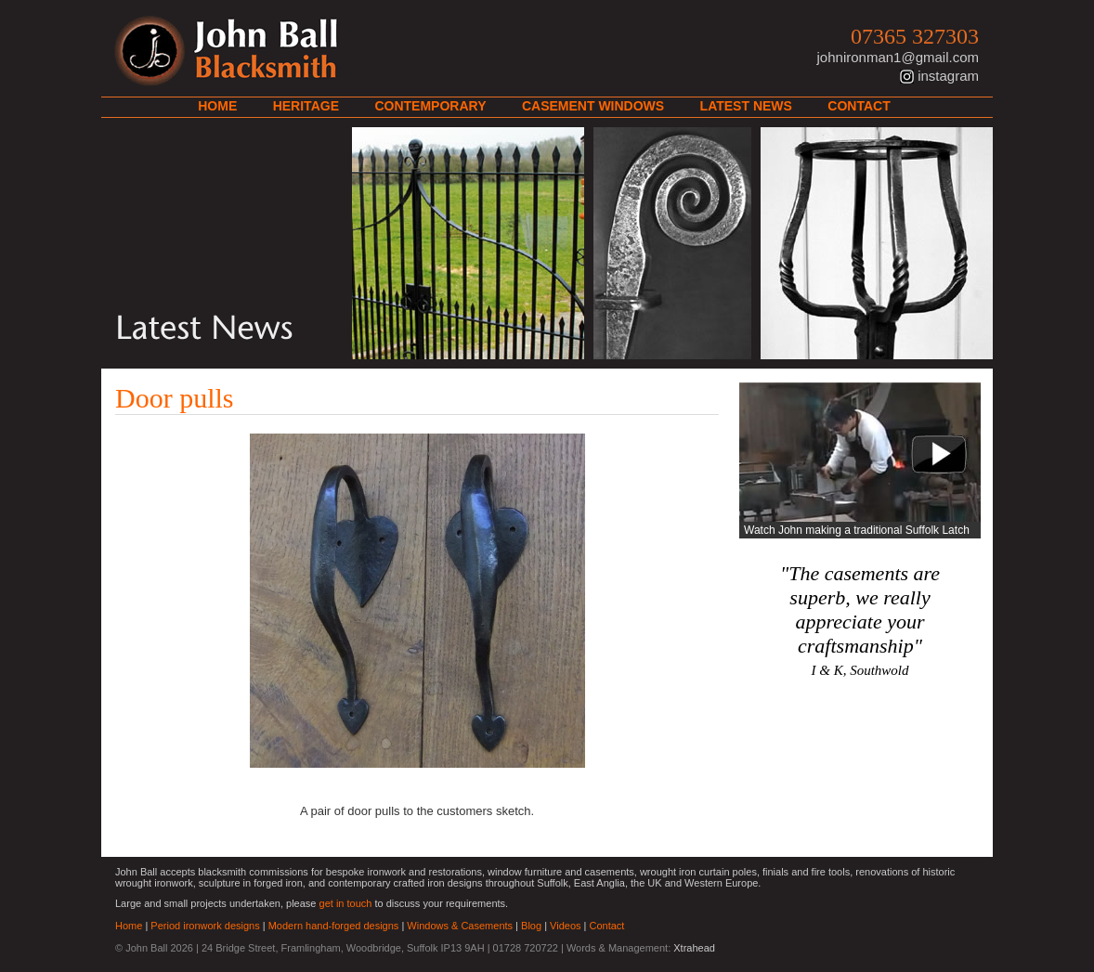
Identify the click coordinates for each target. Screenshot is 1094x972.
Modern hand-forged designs (333, 925)
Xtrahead (694, 947)
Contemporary (430, 105)
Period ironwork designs (204, 925)
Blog (531, 925)
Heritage (306, 105)
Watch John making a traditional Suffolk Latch (857, 530)
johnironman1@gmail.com (898, 57)
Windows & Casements (460, 925)
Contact (858, 105)
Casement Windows (593, 105)
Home (217, 105)
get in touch (345, 903)
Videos (565, 925)
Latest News (746, 105)
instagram (948, 76)
